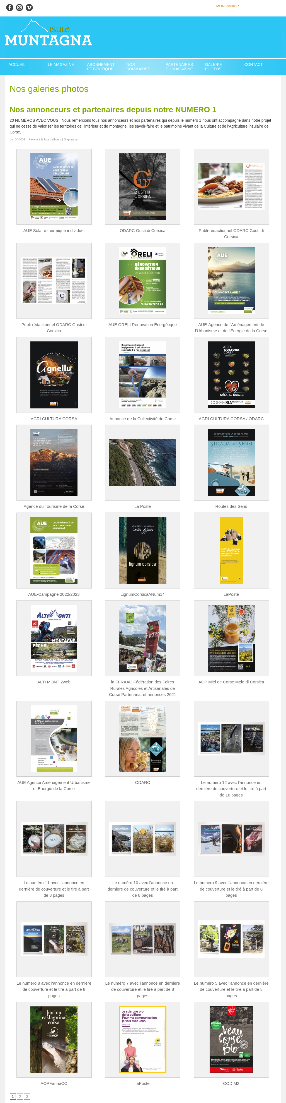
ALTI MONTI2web (53, 673)
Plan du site (22, 1085)
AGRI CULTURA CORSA (54, 411)
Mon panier (227, 6)
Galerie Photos (213, 66)
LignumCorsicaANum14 (142, 585)
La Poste (142, 498)
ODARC (142, 772)
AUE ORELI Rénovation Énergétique (142, 317)
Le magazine (61, 64)
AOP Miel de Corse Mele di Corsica (231, 673)
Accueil (17, 64)
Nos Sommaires (139, 66)
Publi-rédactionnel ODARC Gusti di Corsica (231, 230)
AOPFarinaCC (54, 1052)
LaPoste (231, 585)
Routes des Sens (231, 498)
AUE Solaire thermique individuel (54, 230)
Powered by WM (71, 1085)
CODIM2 (231, 1052)
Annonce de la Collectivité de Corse (143, 411)
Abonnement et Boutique (101, 66)
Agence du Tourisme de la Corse (54, 498)
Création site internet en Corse (143, 1098)
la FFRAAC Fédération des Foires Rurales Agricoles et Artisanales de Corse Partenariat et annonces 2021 (142, 679)
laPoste (142, 1052)
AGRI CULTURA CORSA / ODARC (231, 411)
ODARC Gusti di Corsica (142, 230)
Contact (253, 64)
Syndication (47, 1085)
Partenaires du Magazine (179, 66)
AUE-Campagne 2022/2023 (54, 585)
